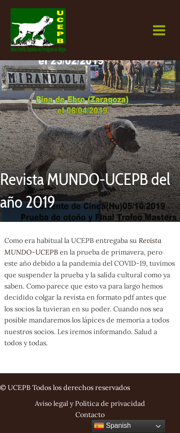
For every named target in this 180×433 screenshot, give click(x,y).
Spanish (112, 426)
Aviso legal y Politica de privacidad (90, 403)
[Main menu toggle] (159, 30)
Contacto (90, 414)
